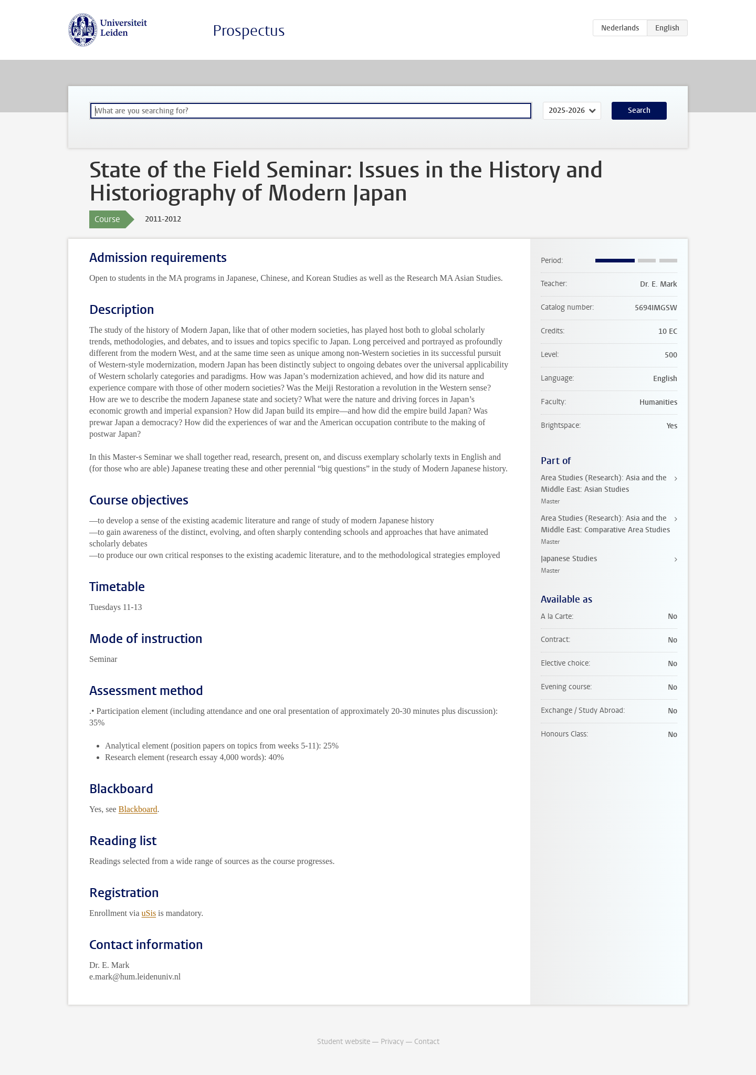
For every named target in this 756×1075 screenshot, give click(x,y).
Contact (426, 1042)
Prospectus (249, 30)
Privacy (392, 1042)
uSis (149, 913)
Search (639, 110)
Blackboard (138, 809)
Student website (343, 1042)
